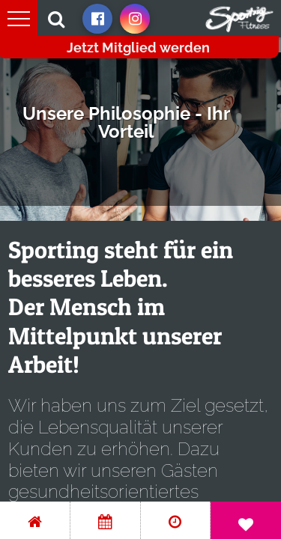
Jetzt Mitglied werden (138, 47)
